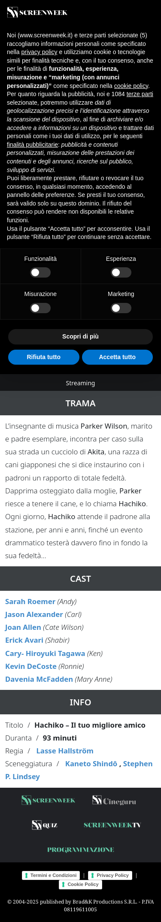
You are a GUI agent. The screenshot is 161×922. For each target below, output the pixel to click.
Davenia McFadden (39, 679)
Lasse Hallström (64, 751)
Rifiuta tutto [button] (44, 357)
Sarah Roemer (30, 601)
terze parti (140, 94)
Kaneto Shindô (91, 763)
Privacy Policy (113, 875)
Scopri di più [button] (80, 336)
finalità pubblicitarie (32, 144)
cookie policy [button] (131, 85)
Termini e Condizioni (53, 875)
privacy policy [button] (39, 51)
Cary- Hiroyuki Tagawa (45, 653)
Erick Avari (24, 640)
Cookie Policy (82, 884)
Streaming (80, 383)
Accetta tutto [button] (117, 357)
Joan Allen (23, 627)
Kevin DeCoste (31, 666)
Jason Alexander (34, 614)
